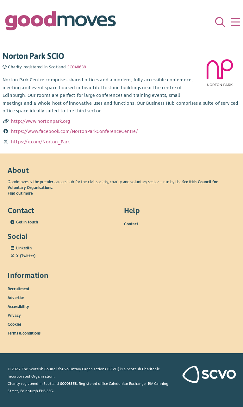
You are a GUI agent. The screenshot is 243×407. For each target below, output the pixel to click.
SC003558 (68, 383)
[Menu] (235, 22)
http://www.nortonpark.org (40, 121)
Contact (131, 224)
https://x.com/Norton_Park (40, 142)
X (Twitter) (25, 256)
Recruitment (18, 289)
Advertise (16, 298)
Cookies (14, 324)
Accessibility (18, 306)
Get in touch (27, 222)
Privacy (14, 315)
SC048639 (76, 67)
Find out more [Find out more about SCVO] (20, 193)
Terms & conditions (24, 333)
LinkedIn (23, 248)
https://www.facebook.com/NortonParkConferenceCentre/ (74, 131)
